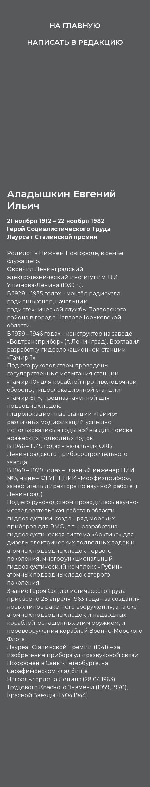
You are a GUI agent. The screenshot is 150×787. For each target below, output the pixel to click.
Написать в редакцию (75, 42)
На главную (75, 25)
